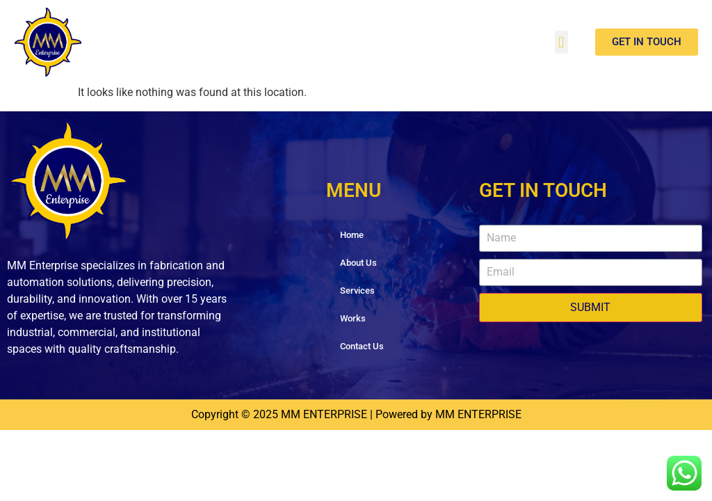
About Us (358, 262)
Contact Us (362, 346)
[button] (561, 42)
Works (353, 318)
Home (352, 235)
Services (357, 290)
